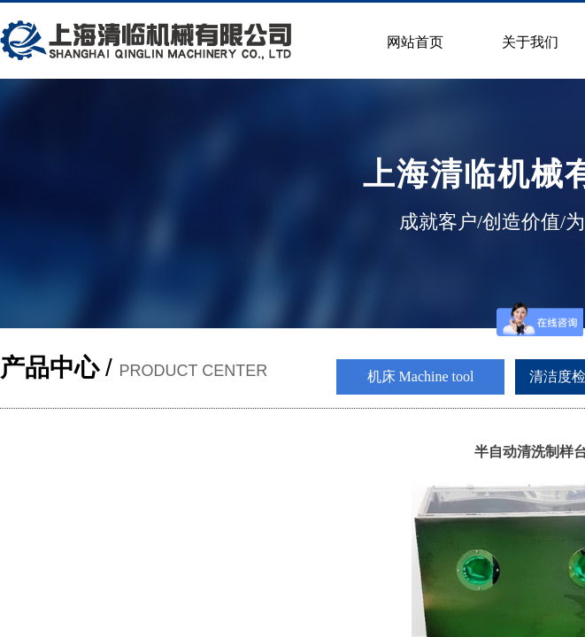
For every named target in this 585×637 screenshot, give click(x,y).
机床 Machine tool (420, 376)
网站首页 (415, 42)
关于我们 (530, 42)
